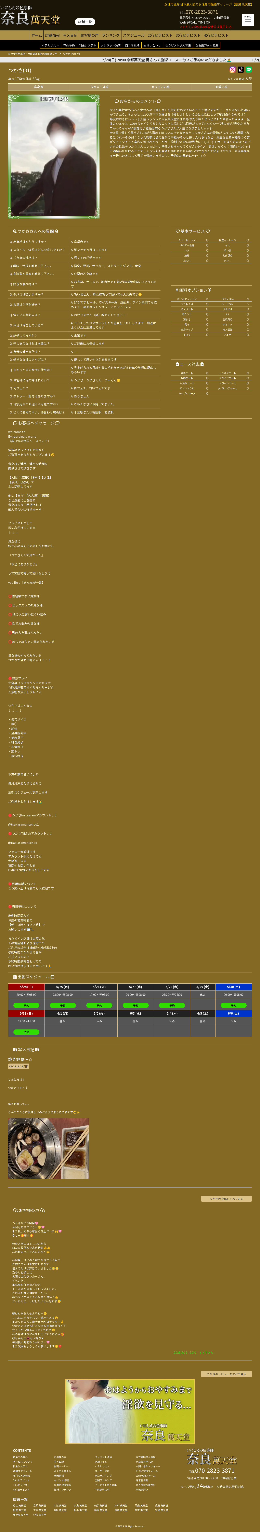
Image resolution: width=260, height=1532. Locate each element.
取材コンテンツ (62, 1489)
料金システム (87, 45)
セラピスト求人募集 (178, 45)
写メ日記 (70, 35)
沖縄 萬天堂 (39, 1514)
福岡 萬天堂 (100, 1510)
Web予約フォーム (146, 1475)
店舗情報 (52, 35)
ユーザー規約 (102, 1471)
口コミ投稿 (132, 45)
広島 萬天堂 (161, 1505)
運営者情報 (142, 1480)
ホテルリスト (50, 45)
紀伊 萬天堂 (100, 1505)
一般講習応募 (102, 1489)
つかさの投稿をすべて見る (226, 1199)
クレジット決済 (111, 45)
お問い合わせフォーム (148, 1466)
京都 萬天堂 (39, 1505)
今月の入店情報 (21, 1475)
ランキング (111, 35)
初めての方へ (20, 1457)
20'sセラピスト (160, 35)
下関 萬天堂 (39, 1510)
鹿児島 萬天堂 (20, 1514)
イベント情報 (61, 1480)
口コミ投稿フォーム (147, 1471)
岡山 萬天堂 (141, 1505)
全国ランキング (103, 1480)
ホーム (36, 35)
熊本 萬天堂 (141, 1510)
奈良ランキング (103, 1475)
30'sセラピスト (188, 35)
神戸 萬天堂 (121, 1505)
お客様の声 (89, 35)
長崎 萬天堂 (121, 1510)
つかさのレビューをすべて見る (226, 1374)
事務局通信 (142, 1489)
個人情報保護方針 (145, 1485)
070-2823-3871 (202, 11)
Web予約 (69, 45)
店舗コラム (101, 1461)
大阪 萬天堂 (60, 1505)
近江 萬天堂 (19, 1505)
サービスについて (22, 1461)
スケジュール (134, 35)
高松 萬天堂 (60, 1510)
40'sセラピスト (216, 35)
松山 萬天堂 (80, 1510)
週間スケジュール (22, 1471)
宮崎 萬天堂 (161, 1510)
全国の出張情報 (62, 1485)
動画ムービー (61, 1466)
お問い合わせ (152, 45)
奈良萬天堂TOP (144, 1461)
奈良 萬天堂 (80, 1505)
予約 (26, 1005)
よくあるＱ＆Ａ (62, 1471)
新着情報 (59, 1475)
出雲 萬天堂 (19, 1510)
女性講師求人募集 (206, 45)
